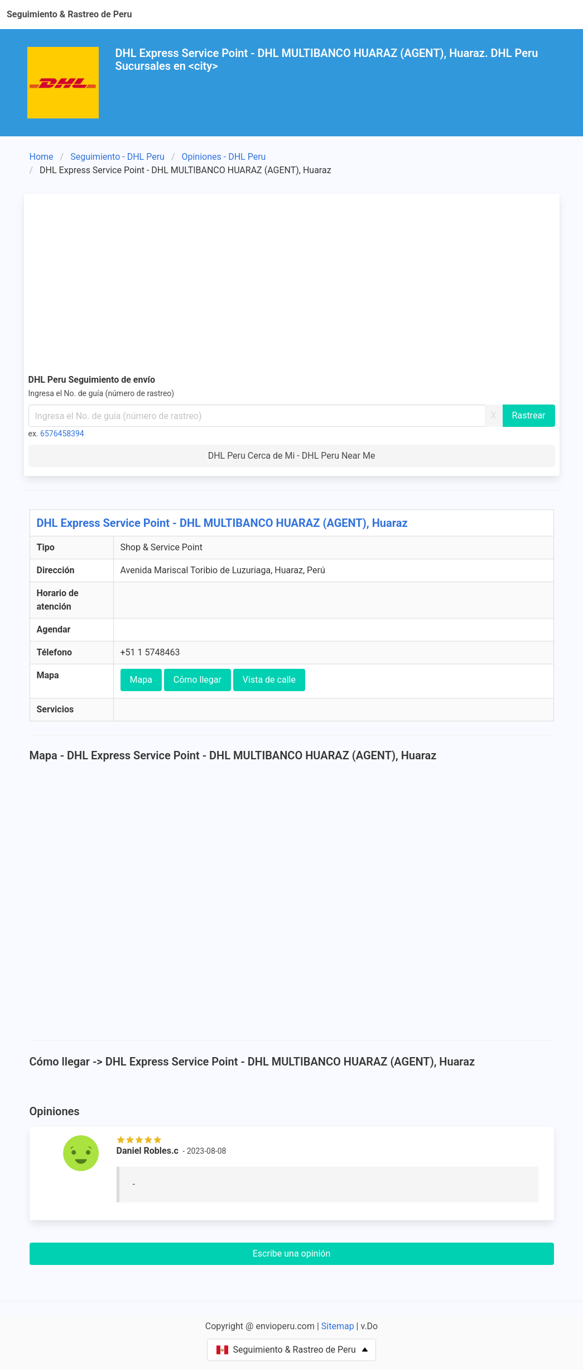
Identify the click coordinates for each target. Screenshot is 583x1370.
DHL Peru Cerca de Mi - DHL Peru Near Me (291, 455)
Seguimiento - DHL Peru (117, 156)
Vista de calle (269, 679)
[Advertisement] (291, 281)
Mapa (141, 679)
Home (42, 156)
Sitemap (337, 1326)
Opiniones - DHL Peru (223, 156)
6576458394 (62, 433)
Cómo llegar (197, 679)
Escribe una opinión (292, 1253)
